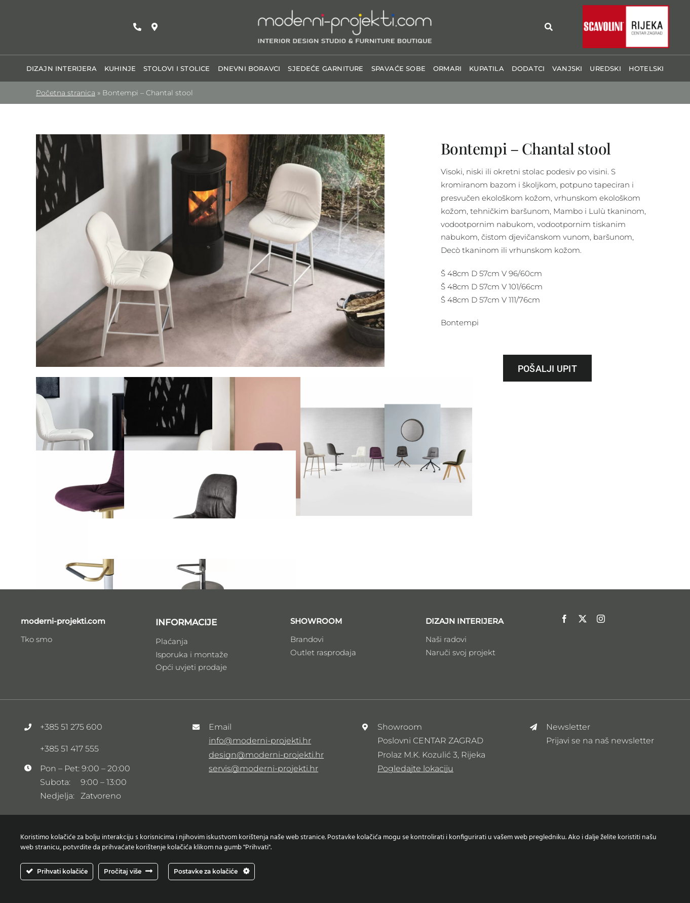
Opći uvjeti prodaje (191, 667)
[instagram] (601, 619)
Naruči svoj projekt (460, 652)
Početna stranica (65, 92)
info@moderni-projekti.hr (260, 740)
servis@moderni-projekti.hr (263, 768)
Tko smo (36, 639)
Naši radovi (446, 639)
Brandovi (307, 639)
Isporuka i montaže (192, 654)
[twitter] (583, 619)
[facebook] (564, 619)
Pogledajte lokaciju (415, 768)
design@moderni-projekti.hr (266, 755)
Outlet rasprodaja (323, 652)
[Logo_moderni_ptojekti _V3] (345, 12)
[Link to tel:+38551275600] (137, 27)
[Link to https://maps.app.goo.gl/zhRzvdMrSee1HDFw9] (154, 27)
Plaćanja (172, 641)
